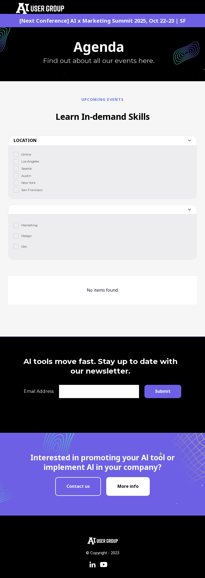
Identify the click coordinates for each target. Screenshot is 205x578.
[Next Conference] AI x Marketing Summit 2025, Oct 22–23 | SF (102, 20)
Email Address (39, 391)
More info (128, 486)
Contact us (78, 486)
